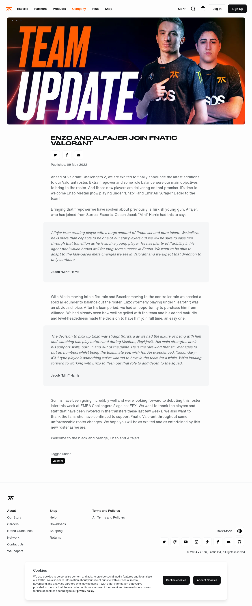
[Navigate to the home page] (9, 8)
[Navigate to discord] (228, 541)
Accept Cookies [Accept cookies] (207, 580)
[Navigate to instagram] (196, 541)
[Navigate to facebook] (217, 541)
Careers (13, 524)
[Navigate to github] (239, 541)
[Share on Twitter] (55, 154)
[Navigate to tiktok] (207, 541)
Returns (55, 537)
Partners (40, 8)
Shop (108, 8)
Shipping (56, 530)
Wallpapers (15, 551)
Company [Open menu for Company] (79, 8)
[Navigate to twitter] (164, 541)
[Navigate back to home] (11, 497)
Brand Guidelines (19, 530)
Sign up (237, 8)
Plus (95, 8)
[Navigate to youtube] (185, 541)
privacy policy (85, 591)
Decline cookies (176, 580)
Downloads (58, 524)
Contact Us (15, 544)
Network (13, 537)
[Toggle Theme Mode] (230, 531)
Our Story (14, 517)
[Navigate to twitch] (174, 541)
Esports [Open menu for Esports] (22, 8)
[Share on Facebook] (66, 154)
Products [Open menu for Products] (59, 8)
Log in (217, 8)
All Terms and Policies (108, 517)
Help (53, 517)
